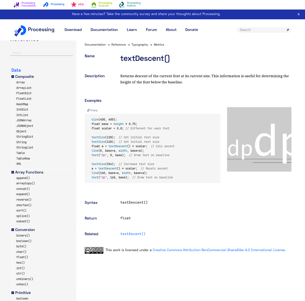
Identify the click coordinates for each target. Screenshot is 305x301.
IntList (22, 115)
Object (21, 131)
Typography (140, 44)
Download (73, 30)
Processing (34, 30)
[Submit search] (287, 30)
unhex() (22, 284)
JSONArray (24, 120)
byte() (21, 246)
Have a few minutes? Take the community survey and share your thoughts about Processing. (146, 14)
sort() (21, 210)
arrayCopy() (25, 183)
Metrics (159, 44)
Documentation (104, 30)
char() (21, 252)
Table (20, 153)
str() (20, 273)
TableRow (23, 158)
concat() (23, 189)
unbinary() (24, 279)
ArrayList (24, 88)
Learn (132, 30)
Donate (191, 30)
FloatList (24, 99)
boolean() (24, 241)
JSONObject (24, 126)
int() (20, 268)
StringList (24, 147)
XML (18, 164)
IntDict (22, 109)
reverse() (24, 200)
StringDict (24, 137)
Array (20, 82)
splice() (23, 216)
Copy (92, 110)
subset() (23, 221)
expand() (23, 194)
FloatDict (24, 93)
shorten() (24, 205)
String (21, 142)
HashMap (22, 104)
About (171, 30)
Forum (151, 30)
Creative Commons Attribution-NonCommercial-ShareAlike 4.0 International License (219, 250)
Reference (118, 44)
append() (23, 178)
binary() (23, 235)
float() (22, 257)
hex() (20, 263)
